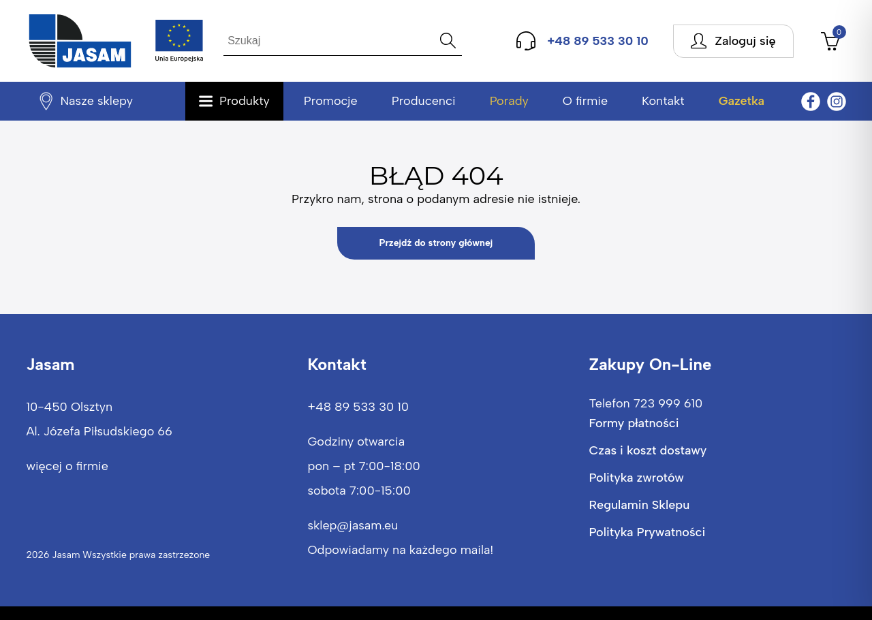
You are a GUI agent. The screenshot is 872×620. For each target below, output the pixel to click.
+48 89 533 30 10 (358, 406)
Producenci (424, 100)
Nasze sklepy (96, 100)
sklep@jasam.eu (352, 525)
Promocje (331, 100)
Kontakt (663, 100)
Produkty (244, 100)
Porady (509, 100)
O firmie (585, 100)
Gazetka (741, 100)
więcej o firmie (67, 466)
